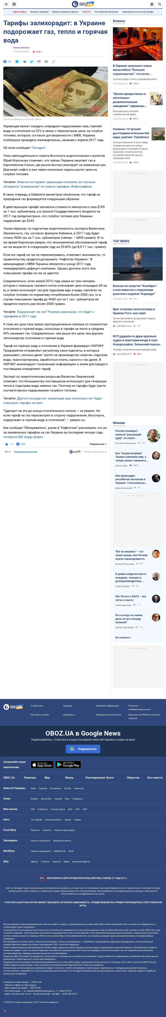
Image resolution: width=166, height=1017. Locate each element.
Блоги (110, 777)
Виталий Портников (124, 564)
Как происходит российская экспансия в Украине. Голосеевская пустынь (130, 479)
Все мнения (122, 637)
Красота (57, 861)
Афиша (34, 861)
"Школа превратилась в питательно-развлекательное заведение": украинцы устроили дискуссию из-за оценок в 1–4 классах (130, 100)
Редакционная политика (25, 452)
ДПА (70, 809)
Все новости (155, 777)
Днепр (67, 788)
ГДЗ (33, 809)
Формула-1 (78, 799)
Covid (70, 851)
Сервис (77, 819)
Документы (69, 714)
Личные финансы (21, 48)
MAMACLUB (59, 851)
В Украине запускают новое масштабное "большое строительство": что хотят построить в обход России (132, 70)
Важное (119, 21)
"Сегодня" (38, 148)
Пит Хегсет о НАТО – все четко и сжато (130, 598)
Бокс (67, 799)
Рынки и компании (40, 840)
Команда (67, 705)
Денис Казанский (123, 488)
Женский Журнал (81, 861)
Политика (30, 777)
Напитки (47, 830)
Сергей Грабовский (124, 627)
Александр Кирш (123, 605)
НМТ (85, 809)
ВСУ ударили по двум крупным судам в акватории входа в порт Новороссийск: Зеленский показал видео (137, 340)
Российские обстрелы (106, 11)
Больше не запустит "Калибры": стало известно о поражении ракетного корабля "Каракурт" (135, 290)
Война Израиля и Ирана (65, 11)
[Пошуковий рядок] (160, 4)
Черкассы (79, 788)
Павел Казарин (122, 586)
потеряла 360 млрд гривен (23, 437)
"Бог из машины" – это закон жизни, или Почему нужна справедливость (131, 555)
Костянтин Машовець (125, 443)
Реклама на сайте (40, 714)
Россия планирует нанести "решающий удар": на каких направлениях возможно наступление (128, 434)
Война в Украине (39, 11)
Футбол (34, 799)
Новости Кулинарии (64, 830)
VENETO (86, 11)
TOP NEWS (121, 241)
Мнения (119, 423)
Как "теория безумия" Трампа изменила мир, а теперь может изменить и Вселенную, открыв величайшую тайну (131, 457)
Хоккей (58, 799)
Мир (47, 777)
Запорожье (55, 788)
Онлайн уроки (58, 809)
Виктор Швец (121, 466)
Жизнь (69, 777)
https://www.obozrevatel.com (113, 924)
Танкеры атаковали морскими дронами (134, 349)
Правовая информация (107, 705)
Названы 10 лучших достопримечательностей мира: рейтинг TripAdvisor (131, 133)
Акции (68, 819)
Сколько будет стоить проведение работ (135, 79)
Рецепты (35, 830)
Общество (133, 777)
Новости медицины (41, 851)
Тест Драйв (36, 819)
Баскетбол (46, 799)
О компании (37, 705)
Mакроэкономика (62, 840)
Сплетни (45, 861)
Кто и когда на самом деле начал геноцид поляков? (128, 619)
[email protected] (41, 994)
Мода (66, 861)
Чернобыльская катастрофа (137, 11)
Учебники (43, 809)
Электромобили (53, 819)
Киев (33, 788)
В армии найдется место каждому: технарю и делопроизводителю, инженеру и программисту (130, 577)
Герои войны (20, 11)
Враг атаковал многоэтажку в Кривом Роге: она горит (134, 311)
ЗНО (77, 809)
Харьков (43, 788)
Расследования (95, 777)
